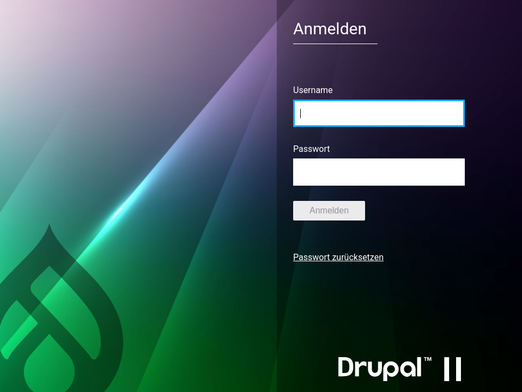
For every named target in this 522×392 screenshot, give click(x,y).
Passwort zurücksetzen (338, 257)
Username (313, 90)
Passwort (311, 149)
